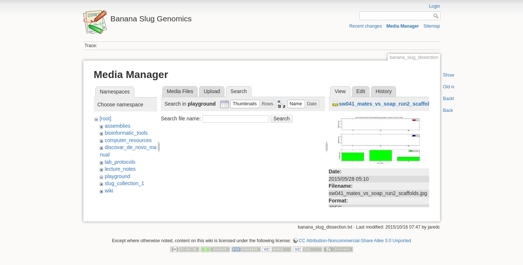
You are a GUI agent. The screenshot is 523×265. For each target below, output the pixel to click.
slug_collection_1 (124, 183)
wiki (109, 191)
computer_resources (128, 140)
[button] (244, 104)
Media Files (180, 91)
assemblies (117, 126)
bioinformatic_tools (126, 133)
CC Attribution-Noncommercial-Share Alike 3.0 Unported (355, 238)
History (384, 91)
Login (434, 6)
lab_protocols (120, 162)
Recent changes (365, 26)
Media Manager (402, 26)
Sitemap (432, 26)
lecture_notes (120, 169)
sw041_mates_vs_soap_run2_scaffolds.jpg (391, 104)
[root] (105, 118)
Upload (212, 91)
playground (117, 176)
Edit (360, 91)
